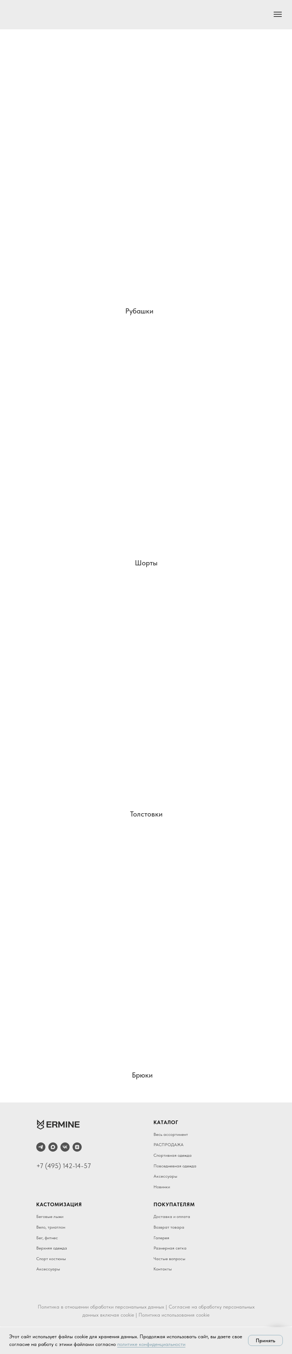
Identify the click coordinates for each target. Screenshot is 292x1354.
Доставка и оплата (172, 1216)
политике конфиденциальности (151, 1344)
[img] (143, 187)
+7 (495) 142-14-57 (63, 1166)
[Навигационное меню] (278, 14)
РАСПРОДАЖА (169, 1144)
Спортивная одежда (173, 1155)
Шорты (146, 562)
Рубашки (139, 311)
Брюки (142, 1075)
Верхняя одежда (51, 1248)
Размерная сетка (170, 1248)
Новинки (162, 1186)
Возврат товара (169, 1227)
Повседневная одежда (175, 1165)
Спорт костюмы (51, 1258)
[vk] (65, 1147)
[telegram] (40, 1147)
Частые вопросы (169, 1258)
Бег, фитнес (47, 1237)
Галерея (161, 1237)
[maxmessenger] (53, 1147)
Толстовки (146, 814)
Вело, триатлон (50, 1227)
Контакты (163, 1269)
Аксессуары (165, 1176)
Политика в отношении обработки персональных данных (101, 1307)
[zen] (77, 1147)
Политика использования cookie (174, 1315)
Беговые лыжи (49, 1216)
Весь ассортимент (171, 1134)
